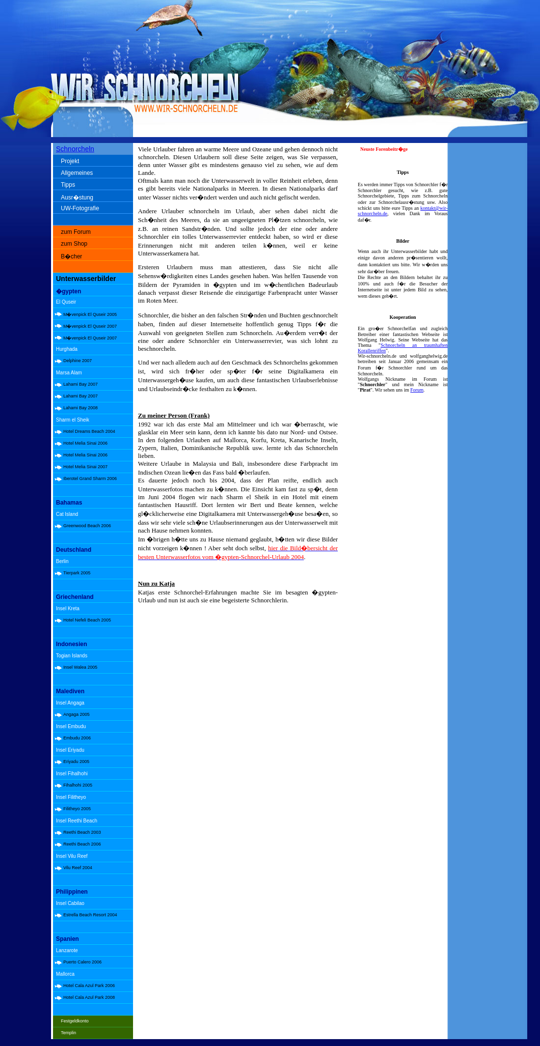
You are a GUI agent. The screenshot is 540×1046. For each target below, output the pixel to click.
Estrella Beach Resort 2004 (90, 914)
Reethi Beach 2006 (82, 844)
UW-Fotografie (80, 208)
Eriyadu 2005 (76, 761)
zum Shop (74, 243)
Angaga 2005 (76, 714)
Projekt (70, 161)
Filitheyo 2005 (77, 808)
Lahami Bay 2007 (80, 384)
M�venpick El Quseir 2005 (90, 314)
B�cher (71, 256)
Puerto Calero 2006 (82, 962)
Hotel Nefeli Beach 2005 (87, 620)
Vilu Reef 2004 (77, 867)
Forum (417, 390)
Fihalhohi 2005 (77, 785)
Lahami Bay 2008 (80, 407)
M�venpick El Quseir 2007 (90, 326)
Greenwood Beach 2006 (87, 525)
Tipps (68, 184)
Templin (68, 1032)
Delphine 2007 (77, 360)
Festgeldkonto (75, 1020)
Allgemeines (77, 173)
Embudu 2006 (77, 737)
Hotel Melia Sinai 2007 (85, 466)
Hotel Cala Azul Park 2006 (89, 985)
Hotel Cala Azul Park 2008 (89, 997)
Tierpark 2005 (76, 572)
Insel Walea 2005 (80, 667)
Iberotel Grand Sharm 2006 (90, 478)
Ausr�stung (77, 197)
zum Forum (76, 231)
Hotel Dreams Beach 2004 (89, 431)
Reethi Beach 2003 (82, 832)
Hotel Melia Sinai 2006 (85, 443)
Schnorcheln (75, 149)
